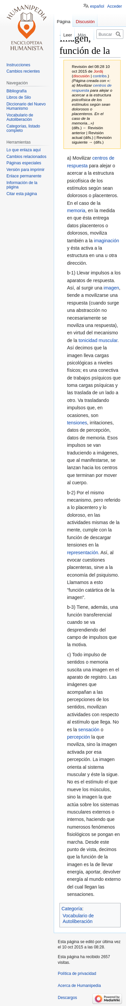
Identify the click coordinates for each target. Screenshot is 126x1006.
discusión (81, 76)
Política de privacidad (77, 973)
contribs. (100, 76)
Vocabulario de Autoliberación (78, 918)
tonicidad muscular (98, 340)
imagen (111, 287)
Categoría (71, 908)
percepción (78, 737)
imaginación (106, 240)
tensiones (77, 422)
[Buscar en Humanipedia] (109, 34)
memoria (76, 210)
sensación (88, 729)
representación (82, 552)
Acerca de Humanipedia (79, 985)
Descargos (67, 997)
